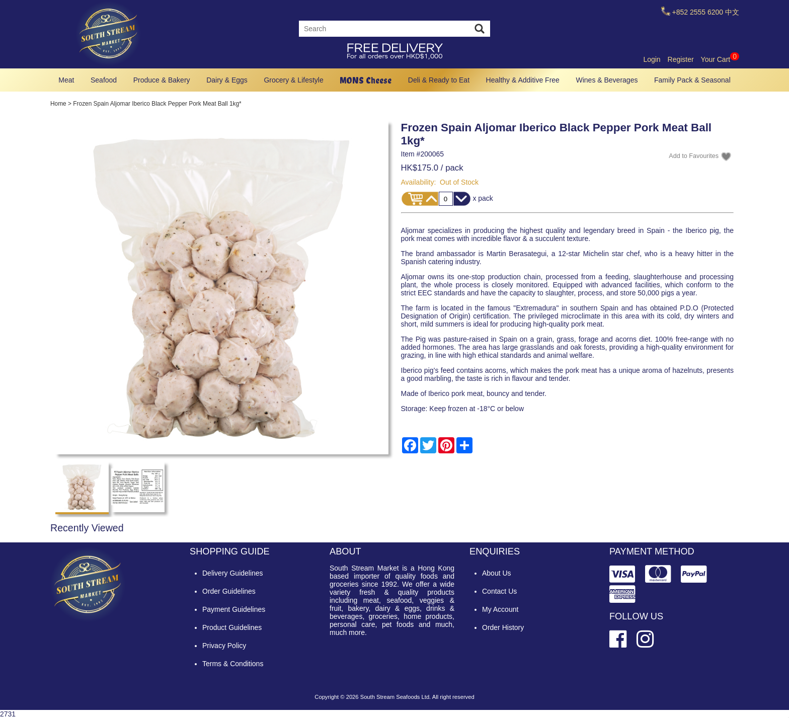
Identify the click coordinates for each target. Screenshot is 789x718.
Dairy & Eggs (227, 80)
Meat (66, 80)
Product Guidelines (232, 627)
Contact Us (499, 591)
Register (681, 59)
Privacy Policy (224, 646)
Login (651, 59)
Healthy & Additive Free (523, 80)
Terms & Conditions (232, 664)
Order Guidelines (229, 591)
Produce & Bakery (161, 80)
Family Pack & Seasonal (692, 80)
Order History (503, 627)
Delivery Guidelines (232, 573)
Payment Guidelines (233, 609)
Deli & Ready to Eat (438, 80)
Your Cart (720, 59)
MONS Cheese (365, 80)
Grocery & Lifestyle (293, 80)
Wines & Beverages (607, 80)
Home (58, 103)
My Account (500, 609)
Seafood (104, 80)
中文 (732, 12)
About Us (496, 573)
